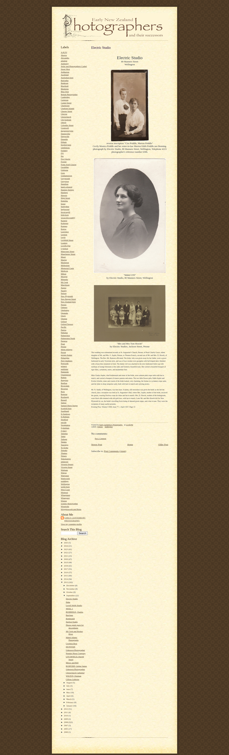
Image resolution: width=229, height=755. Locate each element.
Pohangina (65, 358)
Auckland (65, 75)
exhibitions (65, 148)
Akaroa (64, 55)
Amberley (65, 64)
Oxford (64, 321)
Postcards (65, 363)
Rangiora (64, 380)
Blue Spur (65, 91)
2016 (66, 572)
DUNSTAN (70, 647)
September (70, 595)
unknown (64, 462)
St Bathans (65, 417)
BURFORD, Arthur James (76, 666)
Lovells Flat (65, 246)
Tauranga (64, 445)
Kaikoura (64, 223)
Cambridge (65, 97)
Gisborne (64, 170)
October (69, 592)
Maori (63, 257)
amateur (64, 61)
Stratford (64, 419)
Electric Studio (72, 599)
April (68, 696)
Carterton (64, 100)
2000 (66, 732)
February (70, 702)
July (68, 686)
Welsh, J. (69, 609)
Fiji (62, 153)
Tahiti (63, 436)
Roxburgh (65, 397)
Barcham (69, 615)
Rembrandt (70, 619)
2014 (66, 579)
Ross (63, 391)
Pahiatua (64, 333)
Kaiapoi (64, 221)
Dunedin (64, 139)
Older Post (163, 444)
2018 (66, 566)
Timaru (64, 456)
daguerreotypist (67, 131)
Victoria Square (67, 464)
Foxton (64, 162)
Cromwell (65, 128)
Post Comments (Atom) (115, 451)
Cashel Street (66, 103)
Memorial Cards (67, 268)
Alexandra (65, 58)
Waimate (64, 470)
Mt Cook (64, 282)
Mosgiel (64, 276)
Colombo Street (67, 125)
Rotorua (64, 394)
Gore (63, 173)
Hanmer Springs (67, 190)
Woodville (65, 506)
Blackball (65, 86)
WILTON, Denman (73, 676)
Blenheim (65, 89)
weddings (65, 481)
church (63, 122)
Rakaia (63, 377)
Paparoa (64, 341)
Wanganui (65, 476)
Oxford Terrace (67, 324)
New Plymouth (67, 296)
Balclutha (65, 80)
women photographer (69, 503)
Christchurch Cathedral (75, 673)
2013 (66, 582)
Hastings (64, 192)
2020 (66, 559)
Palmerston (65, 335)
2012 (66, 709)
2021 (66, 556)
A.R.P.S (64, 52)
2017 (66, 569)
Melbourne (65, 265)
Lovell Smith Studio (74, 605)
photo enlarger (66, 349)
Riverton (64, 389)
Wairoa (64, 473)
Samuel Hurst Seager (69, 405)
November (70, 589)
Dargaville (65, 136)
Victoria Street (66, 467)
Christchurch (66, 117)
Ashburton (65, 72)
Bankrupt (64, 83)
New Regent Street (68, 299)
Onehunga (65, 310)
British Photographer (69, 94)
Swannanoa (65, 425)
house (63, 204)
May (68, 692)
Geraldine (65, 167)
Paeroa (63, 330)
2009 (66, 719)
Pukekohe (65, 372)
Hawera (64, 195)
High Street (65, 198)
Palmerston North (68, 338)
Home (130, 444)
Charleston (65, 105)
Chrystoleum (66, 120)
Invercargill (65, 212)
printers (64, 366)
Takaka (64, 442)
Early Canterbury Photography (75, 519)
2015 (66, 576)
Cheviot (64, 114)
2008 (66, 722)
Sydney (64, 431)
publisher (64, 369)
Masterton (65, 262)
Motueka (64, 279)
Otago (63, 316)
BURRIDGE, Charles (74, 612)
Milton (63, 274)
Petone (63, 347)
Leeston (64, 235)
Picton (63, 352)
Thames (64, 453)
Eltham (64, 142)
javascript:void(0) (68, 218)
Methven (64, 271)
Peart (63, 344)
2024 (66, 546)
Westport (64, 492)
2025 (66, 543)
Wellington (65, 484)
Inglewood (65, 209)
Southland (65, 411)
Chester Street (66, 111)
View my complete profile (71, 524)
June (68, 689)
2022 (66, 552)
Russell (64, 400)
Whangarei (65, 498)
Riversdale (65, 386)
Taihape (64, 439)
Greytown (65, 181)
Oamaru (64, 307)
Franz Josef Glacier (68, 164)
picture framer (66, 355)
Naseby (64, 291)
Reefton (64, 383)
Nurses (63, 305)
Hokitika (64, 201)
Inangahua (65, 206)
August (69, 683)
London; (64, 243)
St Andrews (65, 414)
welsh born (65, 487)
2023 (66, 549)
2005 (66, 729)
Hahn (68, 602)
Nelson (64, 293)
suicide (64, 422)
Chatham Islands (67, 108)
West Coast (65, 490)
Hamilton (64, 184)
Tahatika (64, 433)
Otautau (64, 319)
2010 (66, 715)
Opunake (64, 313)
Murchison (65, 285)
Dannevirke (65, 134)
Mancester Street (67, 251)
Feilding (64, 150)
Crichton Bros (71, 643)
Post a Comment (100, 439)
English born (66, 145)
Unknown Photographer (75, 650)
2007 (66, 725)
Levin (63, 237)
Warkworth (65, 478)
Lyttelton (64, 248)
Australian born (67, 78)
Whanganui (65, 495)
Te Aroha (64, 448)
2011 (66, 712)
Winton (64, 501)
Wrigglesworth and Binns (71, 509)
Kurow (63, 229)
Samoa (63, 403)
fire (62, 156)
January (69, 706)
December (70, 585)
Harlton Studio (72, 622)
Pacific (63, 327)
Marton (64, 260)
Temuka (64, 450)
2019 (66, 562)
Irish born (65, 215)
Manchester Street (68, 254)
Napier (63, 288)
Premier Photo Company (76, 653)
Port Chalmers (66, 361)
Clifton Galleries (72, 679)
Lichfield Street (67, 240)
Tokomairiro (66, 459)
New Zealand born (68, 302)
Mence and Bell (72, 663)
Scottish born (66, 408)
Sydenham (65, 428)
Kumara (64, 226)
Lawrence (65, 232)
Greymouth (65, 178)
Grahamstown (66, 176)
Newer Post (96, 444)
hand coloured (66, 187)
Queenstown (66, 375)
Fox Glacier (65, 159)
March (69, 699)
